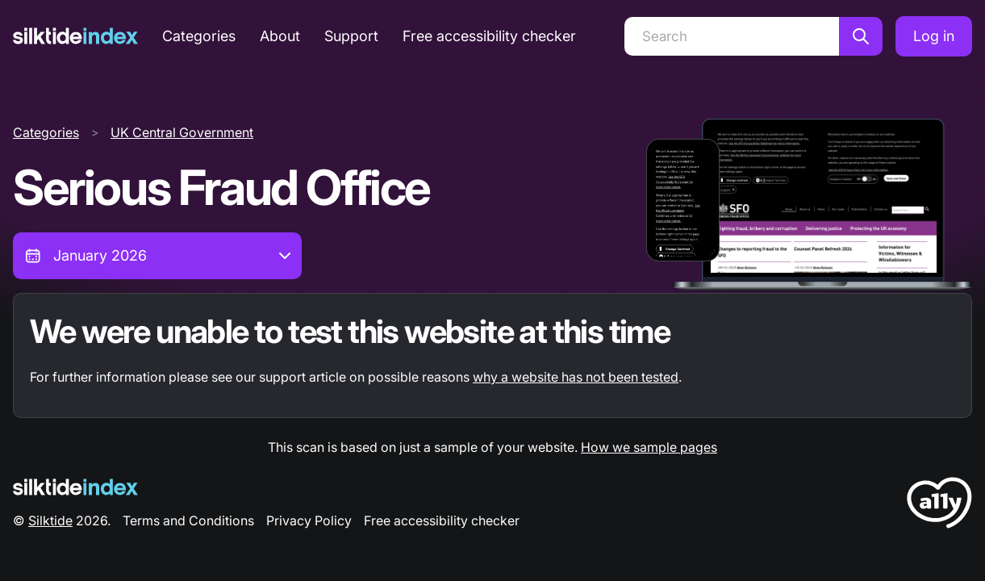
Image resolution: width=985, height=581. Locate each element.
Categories (199, 35)
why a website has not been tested (575, 377)
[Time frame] (157, 255)
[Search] (731, 36)
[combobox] (157, 255)
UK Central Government (182, 132)
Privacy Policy (309, 520)
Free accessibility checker (489, 35)
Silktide (50, 520)
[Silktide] (75, 35)
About (280, 35)
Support (351, 35)
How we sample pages (649, 447)
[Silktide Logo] (75, 487)
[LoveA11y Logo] (939, 505)
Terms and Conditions (188, 520)
